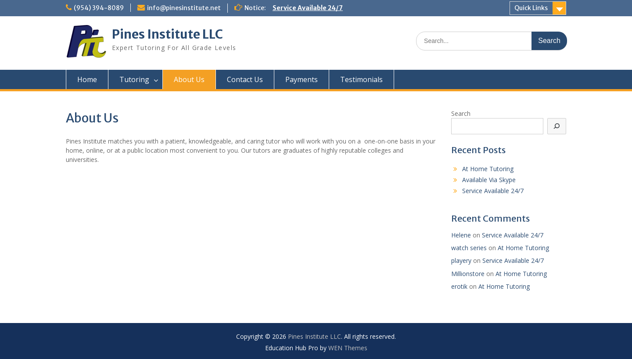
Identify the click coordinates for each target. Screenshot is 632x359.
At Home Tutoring (488, 169)
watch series (469, 248)
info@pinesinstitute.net (184, 8)
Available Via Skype (489, 180)
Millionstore (468, 273)
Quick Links (531, 8)
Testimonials (361, 79)
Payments (301, 79)
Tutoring (134, 79)
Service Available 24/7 (308, 8)
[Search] (557, 126)
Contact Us (245, 79)
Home (87, 79)
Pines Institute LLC (167, 34)
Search (460, 113)
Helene (461, 235)
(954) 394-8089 (99, 8)
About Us (189, 79)
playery (461, 260)
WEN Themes (347, 348)
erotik (459, 286)
